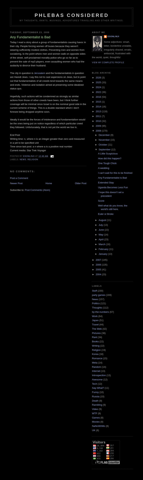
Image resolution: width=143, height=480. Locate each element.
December (105, 135)
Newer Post (16, 183)
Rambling (97, 404)
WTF (94, 413)
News (23, 160)
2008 (99, 130)
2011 (99, 116)
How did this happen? (109, 158)
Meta (94, 362)
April (101, 239)
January (103, 254)
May (101, 234)
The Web (97, 328)
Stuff (94, 290)
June (102, 229)
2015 (99, 101)
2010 (99, 121)
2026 (99, 77)
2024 (99, 87)
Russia (95, 396)
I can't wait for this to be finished (115, 173)
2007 (99, 259)
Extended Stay (106, 182)
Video (95, 409)
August (103, 220)
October (103, 144)
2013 (99, 111)
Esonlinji (113, 36)
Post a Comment (19, 178)
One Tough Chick (107, 163)
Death (95, 400)
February (104, 249)
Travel (95, 324)
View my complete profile (108, 63)
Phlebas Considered (72, 15)
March (102, 244)
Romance (97, 358)
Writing (95, 345)
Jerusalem (39, 73)
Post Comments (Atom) (37, 190)
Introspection (99, 375)
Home (49, 183)
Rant (94, 337)
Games (96, 417)
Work (95, 316)
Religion (33, 160)
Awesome (97, 379)
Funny (95, 392)
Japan (95, 320)
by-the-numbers (100, 312)
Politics (96, 303)
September (105, 149)
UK (93, 430)
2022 (99, 92)
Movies (96, 421)
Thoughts (97, 307)
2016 (99, 97)
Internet (96, 371)
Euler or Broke (105, 214)
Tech (94, 383)
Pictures (96, 333)
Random (96, 367)
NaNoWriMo (98, 426)
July (101, 225)
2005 (99, 269)
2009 (99, 126)
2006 (99, 264)
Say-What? (98, 388)
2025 (99, 82)
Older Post (80, 183)
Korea (95, 354)
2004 (99, 274)
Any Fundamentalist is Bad (112, 177)
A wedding (103, 168)
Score (101, 200)
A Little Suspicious (108, 153)
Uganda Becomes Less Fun (113, 187)
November (105, 139)
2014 (99, 106)
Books (95, 341)
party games (98, 295)
